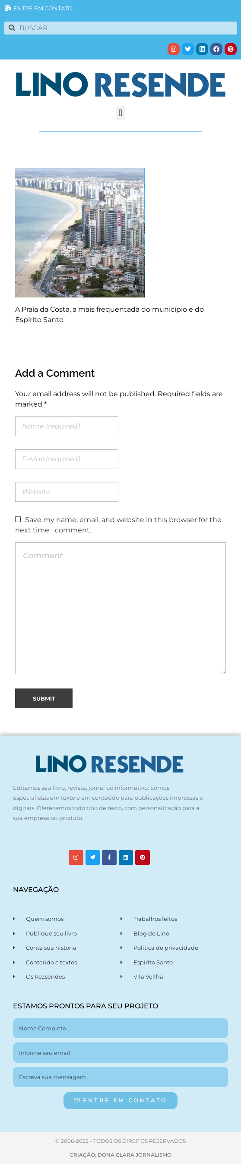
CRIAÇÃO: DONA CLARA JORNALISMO (120, 1154)
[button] (120, 113)
